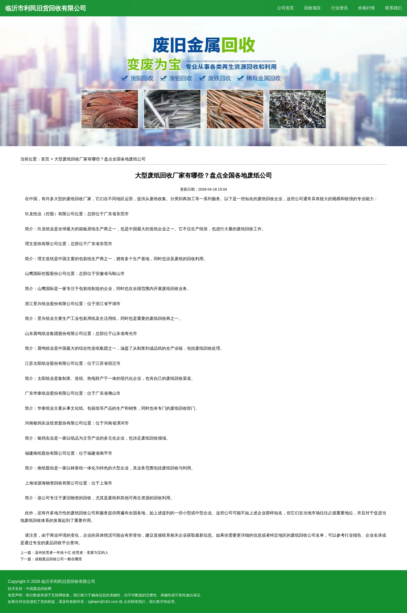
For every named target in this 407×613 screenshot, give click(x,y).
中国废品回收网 (38, 589)
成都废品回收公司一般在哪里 (58, 559)
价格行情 (366, 8)
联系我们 (393, 8)
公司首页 (285, 8)
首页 (45, 159)
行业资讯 (339, 8)
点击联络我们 (134, 601)
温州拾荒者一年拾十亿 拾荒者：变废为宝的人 (71, 552)
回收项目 (312, 8)
